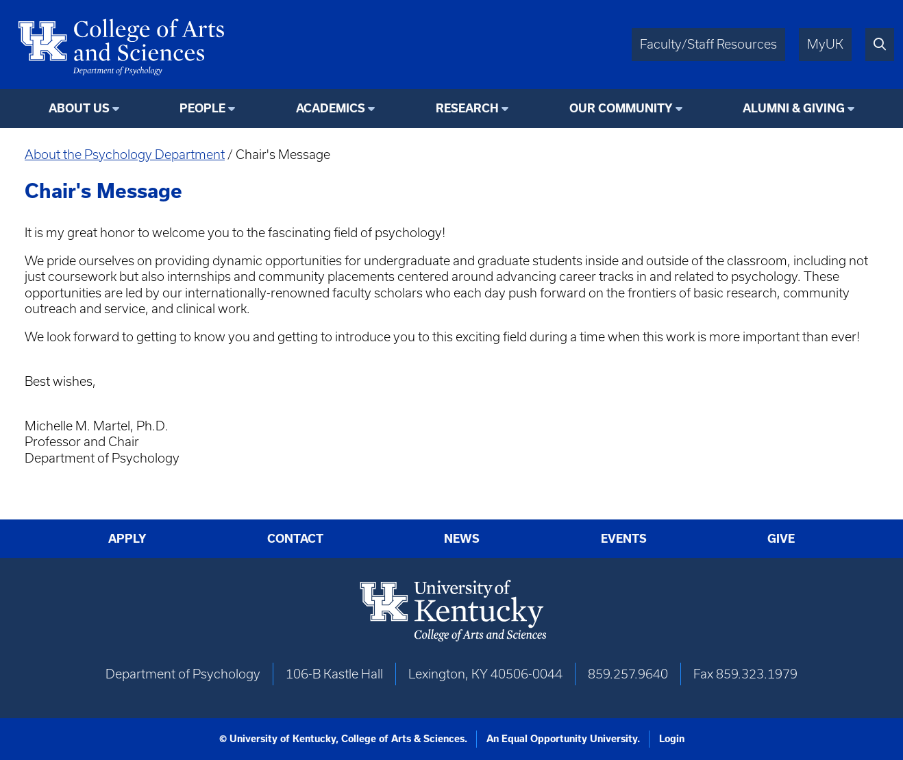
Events (624, 538)
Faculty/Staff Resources (708, 44)
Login (671, 738)
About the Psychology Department (125, 154)
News (462, 538)
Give (781, 538)
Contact (295, 538)
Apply (127, 538)
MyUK (825, 44)
